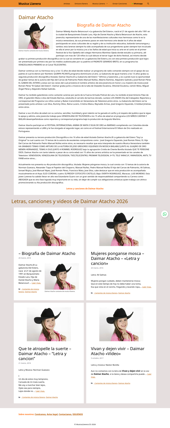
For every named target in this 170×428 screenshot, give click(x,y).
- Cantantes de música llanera (105, 293)
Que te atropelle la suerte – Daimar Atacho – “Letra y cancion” (45, 353)
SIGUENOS (78, 414)
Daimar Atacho (31, 292)
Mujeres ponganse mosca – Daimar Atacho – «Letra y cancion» (117, 258)
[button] (148, 3)
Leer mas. (36, 283)
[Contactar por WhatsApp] (164, 214)
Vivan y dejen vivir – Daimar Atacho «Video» (117, 351)
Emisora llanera (81, 3)
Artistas (67, 3)
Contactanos (65, 414)
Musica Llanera (30, 4)
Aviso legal (52, 414)
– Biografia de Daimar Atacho (47, 253)
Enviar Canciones (120, 3)
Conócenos (40, 414)
